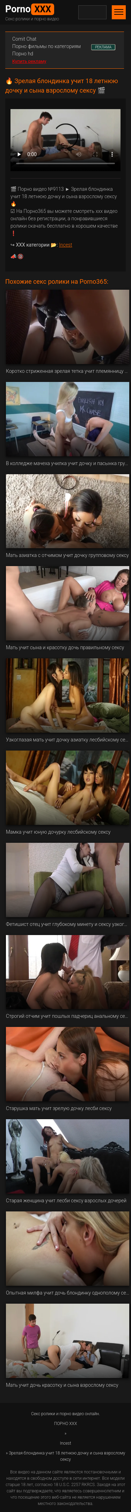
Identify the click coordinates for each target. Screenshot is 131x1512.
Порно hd (22, 53)
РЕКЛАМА (103, 47)
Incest (65, 245)
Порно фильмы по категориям (46, 46)
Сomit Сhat (24, 39)
